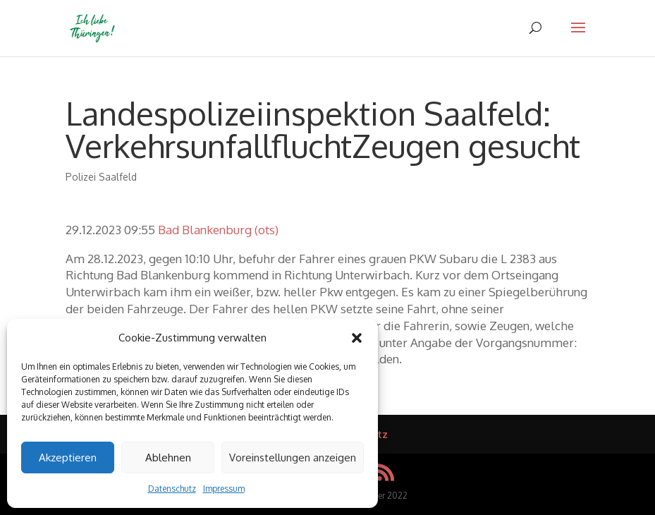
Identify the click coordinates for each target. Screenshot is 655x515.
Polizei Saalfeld (101, 177)
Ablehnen (168, 457)
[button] (357, 338)
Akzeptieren (68, 457)
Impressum (224, 488)
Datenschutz (172, 488)
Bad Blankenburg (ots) (218, 229)
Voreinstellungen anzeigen (292, 457)
